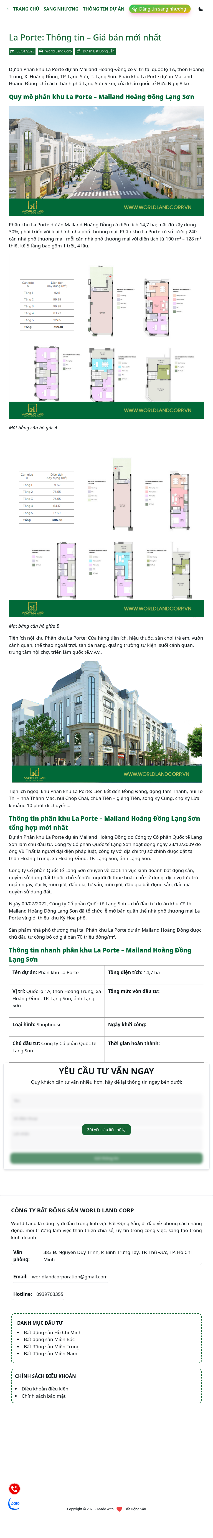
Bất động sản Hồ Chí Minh (53, 1332)
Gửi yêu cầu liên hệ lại (106, 1129)
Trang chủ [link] (26, 9)
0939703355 (38, 1294)
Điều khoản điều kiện (45, 1388)
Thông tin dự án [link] (104, 9)
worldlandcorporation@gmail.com (60, 1276)
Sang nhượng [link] (61, 9)
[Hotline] (14, 1489)
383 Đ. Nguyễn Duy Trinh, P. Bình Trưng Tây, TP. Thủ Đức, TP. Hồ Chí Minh (102, 1256)
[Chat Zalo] (14, 1504)
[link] (8, 9)
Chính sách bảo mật (43, 1396)
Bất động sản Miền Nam (50, 1353)
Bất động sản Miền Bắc (49, 1339)
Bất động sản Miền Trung (52, 1346)
